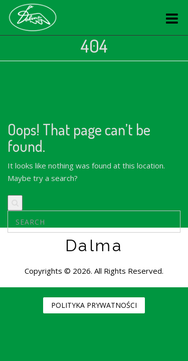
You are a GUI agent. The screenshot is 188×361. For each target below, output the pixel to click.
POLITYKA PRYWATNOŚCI (94, 305)
